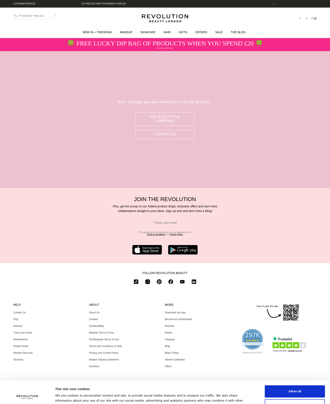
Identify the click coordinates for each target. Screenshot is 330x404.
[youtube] (182, 282)
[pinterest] (159, 282)
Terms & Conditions (156, 234)
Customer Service (24, 4)
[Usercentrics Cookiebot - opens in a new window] (27, 396)
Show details (65, 395)
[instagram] (147, 282)
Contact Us (165, 134)
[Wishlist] (306, 18)
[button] (98, 32)
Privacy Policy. (176, 234)
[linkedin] (194, 282)
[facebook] (170, 282)
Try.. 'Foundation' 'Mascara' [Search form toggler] (28, 15)
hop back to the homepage (165, 119)
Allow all (295, 370)
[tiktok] (136, 282)
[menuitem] (98, 32)
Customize (295, 383)
